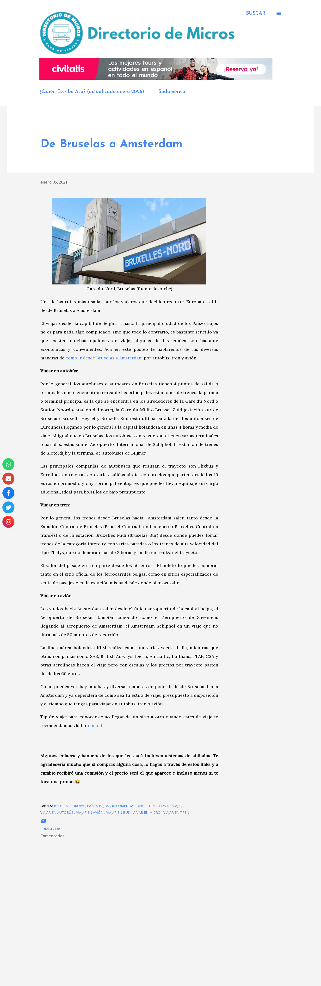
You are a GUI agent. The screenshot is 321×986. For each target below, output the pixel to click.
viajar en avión (90, 812)
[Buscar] (255, 13)
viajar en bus (118, 812)
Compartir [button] (50, 829)
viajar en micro (147, 812)
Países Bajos (98, 805)
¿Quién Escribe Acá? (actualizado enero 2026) (91, 91)
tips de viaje (170, 805)
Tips (152, 805)
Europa (78, 805)
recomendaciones (129, 805)
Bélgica (61, 805)
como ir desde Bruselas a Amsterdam (104, 358)
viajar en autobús (57, 812)
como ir (96, 725)
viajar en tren (176, 812)
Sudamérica (171, 91)
